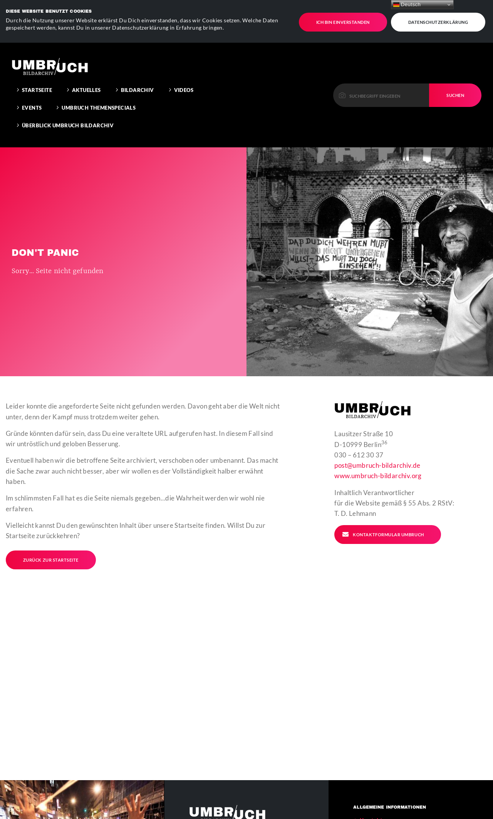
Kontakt (371, 802)
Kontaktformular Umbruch (383, 517)
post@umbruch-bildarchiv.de (377, 448)
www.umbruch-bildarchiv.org (377, 459)
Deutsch (407, 5)
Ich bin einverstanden (343, 18)
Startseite (37, 73)
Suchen (455, 77)
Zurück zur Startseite (51, 542)
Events (32, 91)
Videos (183, 73)
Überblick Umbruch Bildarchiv (68, 108)
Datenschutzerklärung (438, 18)
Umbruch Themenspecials (99, 91)
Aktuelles (86, 73)
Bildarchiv (137, 73)
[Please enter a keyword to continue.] (381, 78)
